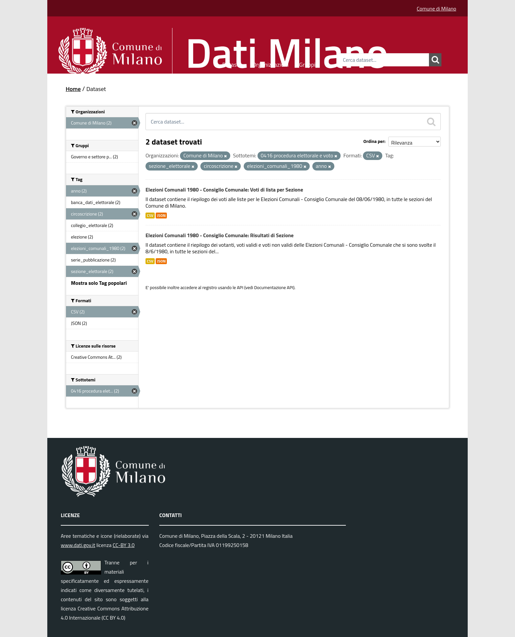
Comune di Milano (436, 8)
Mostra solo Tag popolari (99, 283)
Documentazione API (273, 287)
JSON (161, 215)
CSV (150, 215)
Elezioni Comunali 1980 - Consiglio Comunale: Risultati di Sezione (220, 235)
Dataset (232, 63)
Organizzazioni (270, 63)
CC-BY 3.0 (124, 545)
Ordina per (373, 141)
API (240, 287)
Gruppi (307, 63)
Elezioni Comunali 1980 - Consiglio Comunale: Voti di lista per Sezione (224, 189)
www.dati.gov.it (78, 545)
